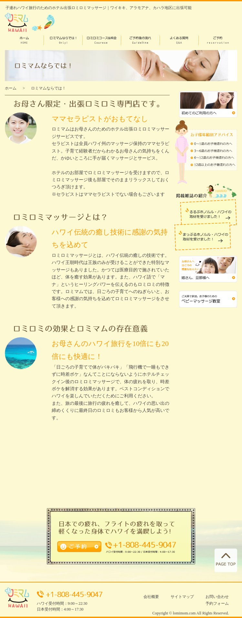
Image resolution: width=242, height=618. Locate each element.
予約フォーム (217, 603)
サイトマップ (182, 596)
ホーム (10, 88)
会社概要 (151, 596)
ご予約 (64, 545)
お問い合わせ (217, 596)
